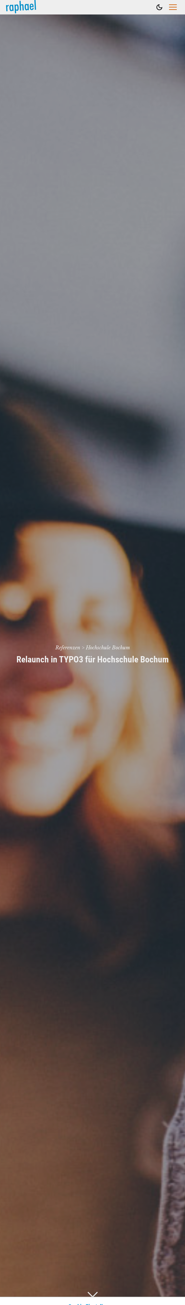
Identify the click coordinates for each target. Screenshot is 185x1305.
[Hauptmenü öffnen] (173, 7)
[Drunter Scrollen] (93, 1294)
